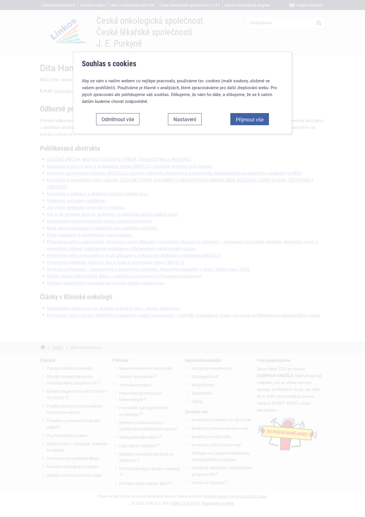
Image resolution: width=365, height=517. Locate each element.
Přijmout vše (249, 118)
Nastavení (184, 117)
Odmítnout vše (118, 117)
